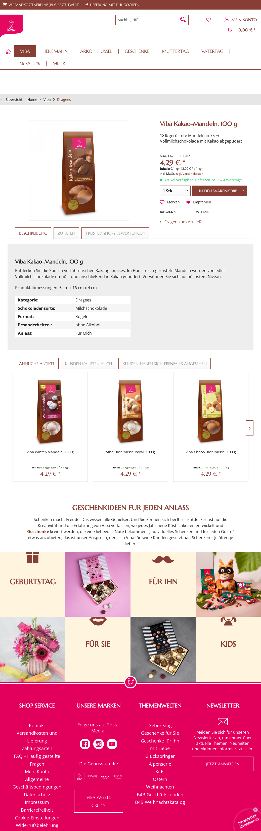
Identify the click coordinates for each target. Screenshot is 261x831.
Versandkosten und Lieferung (37, 717)
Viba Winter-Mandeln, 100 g (40, 434)
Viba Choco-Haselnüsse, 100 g (161, 434)
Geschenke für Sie (160, 713)
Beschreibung (33, 233)
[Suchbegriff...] (152, 20)
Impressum (37, 782)
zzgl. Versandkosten (189, 173)
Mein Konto (37, 751)
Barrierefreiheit (37, 790)
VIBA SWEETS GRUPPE (98, 781)
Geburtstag (160, 705)
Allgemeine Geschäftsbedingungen (37, 763)
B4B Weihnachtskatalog (160, 782)
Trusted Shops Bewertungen (115, 233)
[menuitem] (152, 20)
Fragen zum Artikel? (181, 222)
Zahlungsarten (37, 728)
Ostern (160, 759)
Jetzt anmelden (222, 743)
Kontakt (37, 705)
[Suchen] (183, 20)
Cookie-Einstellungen (37, 798)
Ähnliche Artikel (37, 363)
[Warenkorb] (241, 30)
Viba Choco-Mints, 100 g (221, 431)
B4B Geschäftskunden (160, 774)
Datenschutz (37, 774)
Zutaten (66, 233)
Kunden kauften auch (88, 363)
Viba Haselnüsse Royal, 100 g (100, 434)
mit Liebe (160, 728)
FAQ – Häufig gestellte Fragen (37, 740)
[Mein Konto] (241, 20)
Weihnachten (160, 767)
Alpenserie (160, 744)
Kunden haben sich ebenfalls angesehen (164, 363)
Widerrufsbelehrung (37, 805)
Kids (159, 751)
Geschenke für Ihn (160, 721)
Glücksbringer (160, 736)
